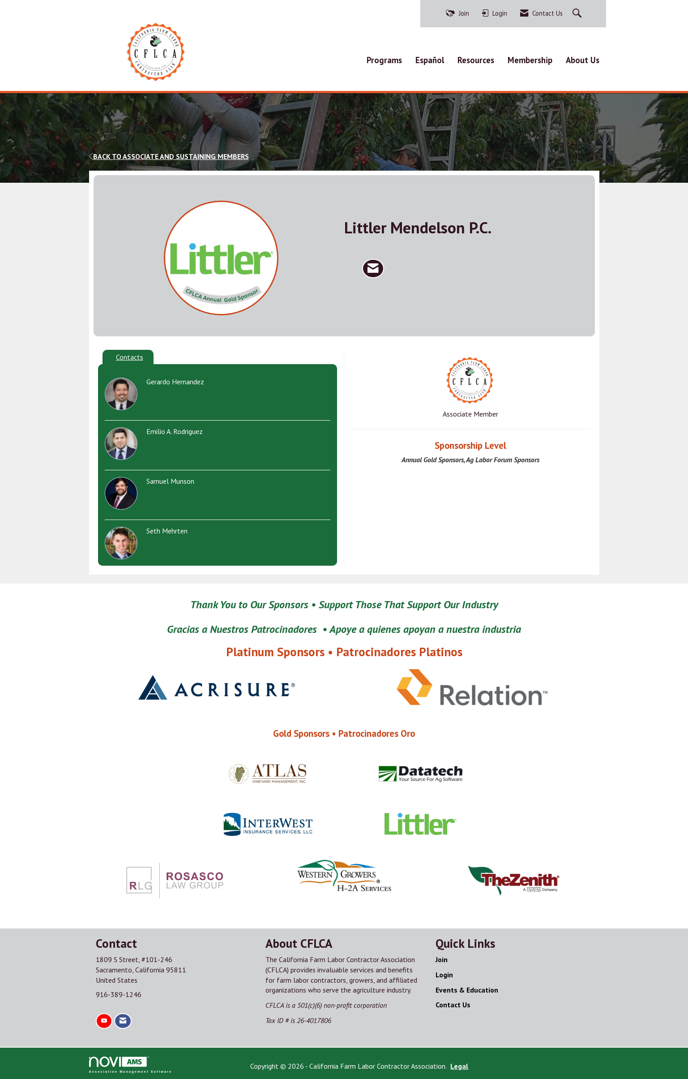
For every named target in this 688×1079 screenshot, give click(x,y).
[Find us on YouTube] (104, 1019)
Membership (530, 58)
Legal (436, 1063)
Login (444, 972)
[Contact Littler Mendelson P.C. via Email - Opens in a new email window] (373, 266)
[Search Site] (578, 13)
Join (442, 957)
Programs (384, 58)
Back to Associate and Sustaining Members (169, 154)
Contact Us (453, 1002)
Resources (475, 58)
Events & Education (467, 987)
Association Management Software (130, 1062)
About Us (582, 58)
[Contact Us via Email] (123, 1019)
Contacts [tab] (129, 354)
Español (429, 58)
